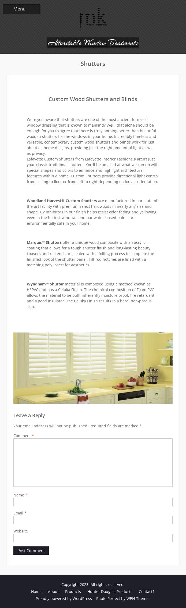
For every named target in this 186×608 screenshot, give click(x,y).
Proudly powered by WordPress (64, 598)
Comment (23, 435)
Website (20, 531)
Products (73, 591)
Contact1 (147, 591)
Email (20, 513)
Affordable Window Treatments (93, 43)
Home (36, 591)
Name (20, 495)
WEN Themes (138, 598)
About (53, 591)
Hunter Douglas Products (109, 591)
